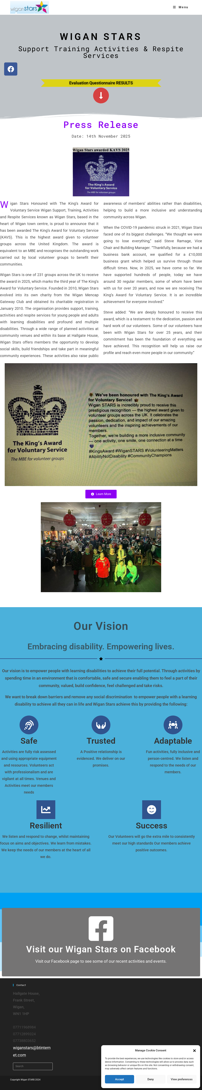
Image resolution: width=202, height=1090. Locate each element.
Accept (119, 1079)
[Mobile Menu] (180, 7)
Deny (150, 1079)
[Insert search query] (33, 1066)
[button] (194, 1050)
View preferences (182, 1079)
